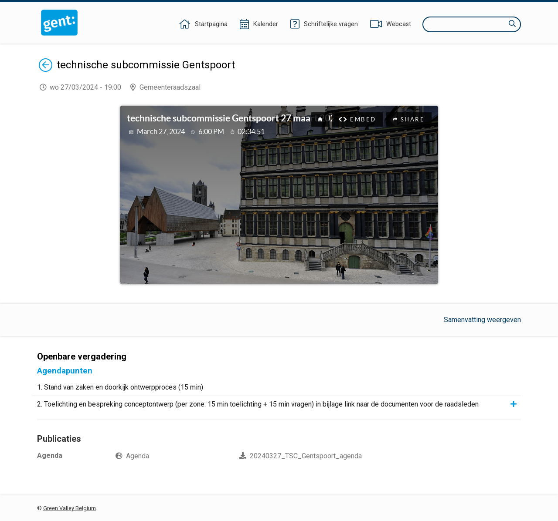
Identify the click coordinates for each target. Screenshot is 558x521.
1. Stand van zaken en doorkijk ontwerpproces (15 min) (120, 387)
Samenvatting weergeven (482, 320)
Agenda (137, 456)
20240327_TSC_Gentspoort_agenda (306, 456)
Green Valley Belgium (69, 508)
